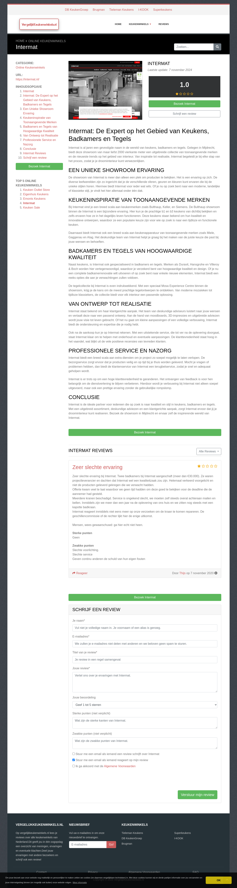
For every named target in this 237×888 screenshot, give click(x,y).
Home (118, 24)
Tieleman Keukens (121, 9)
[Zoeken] (217, 46)
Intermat (28, 91)
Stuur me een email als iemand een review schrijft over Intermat (117, 754)
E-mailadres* (80, 636)
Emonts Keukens (34, 198)
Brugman (99, 9)
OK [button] (219, 880)
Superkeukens (162, 9)
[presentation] (100, 780)
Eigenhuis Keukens (36, 194)
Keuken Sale (31, 207)
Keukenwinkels (140, 24)
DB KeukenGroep (76, 9)
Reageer (80, 573)
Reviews (163, 24)
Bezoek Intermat (39, 166)
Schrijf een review (34, 157)
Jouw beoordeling (84, 697)
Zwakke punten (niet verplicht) (92, 733)
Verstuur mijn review (197, 795)
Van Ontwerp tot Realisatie (40, 135)
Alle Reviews (208, 451)
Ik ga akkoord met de (106, 766)
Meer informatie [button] (80, 882)
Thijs (182, 573)
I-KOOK (143, 9)
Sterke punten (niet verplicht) (91, 713)
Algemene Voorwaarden (120, 766)
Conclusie (29, 148)
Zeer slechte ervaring (97, 467)
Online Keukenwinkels (47, 41)
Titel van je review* (84, 652)
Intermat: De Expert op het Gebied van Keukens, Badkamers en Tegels (40, 100)
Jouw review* (81, 668)
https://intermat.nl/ (27, 79)
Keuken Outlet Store (36, 189)
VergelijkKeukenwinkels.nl (39, 24)
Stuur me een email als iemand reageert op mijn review (112, 760)
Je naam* (78, 620)
